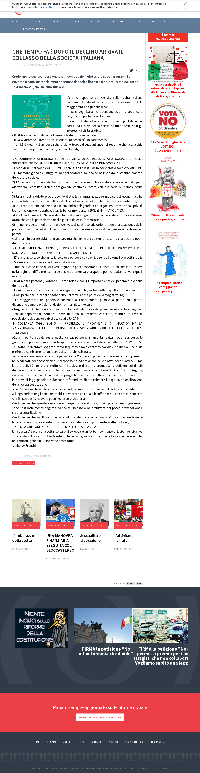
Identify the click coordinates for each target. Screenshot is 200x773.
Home (15, 21)
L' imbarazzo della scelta (23, 538)
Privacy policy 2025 (34, 29)
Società (30, 463)
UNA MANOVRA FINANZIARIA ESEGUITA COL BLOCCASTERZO (60, 543)
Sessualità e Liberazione (90, 538)
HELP (137, 21)
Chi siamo (35, 21)
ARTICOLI (57, 21)
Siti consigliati (158, 742)
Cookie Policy (52, 7)
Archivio (113, 742)
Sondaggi (118, 21)
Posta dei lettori (134, 742)
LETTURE (96, 21)
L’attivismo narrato (124, 538)
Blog (82, 742)
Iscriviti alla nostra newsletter (100, 717)
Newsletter (158, 21)
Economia (18, 463)
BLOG (77, 21)
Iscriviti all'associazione (168, 36)
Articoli (67, 742)
